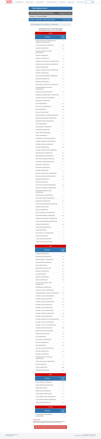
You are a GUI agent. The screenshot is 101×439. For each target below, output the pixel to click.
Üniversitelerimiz (19, 2)
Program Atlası (30, 2)
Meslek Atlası (71, 2)
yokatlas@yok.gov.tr (10, 435)
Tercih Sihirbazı (40, 2)
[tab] (50, 24)
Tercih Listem (80, 2)
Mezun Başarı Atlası (52, 2)
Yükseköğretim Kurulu (79, 435)
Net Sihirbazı (62, 2)
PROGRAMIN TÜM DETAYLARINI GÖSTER (50, 427)
